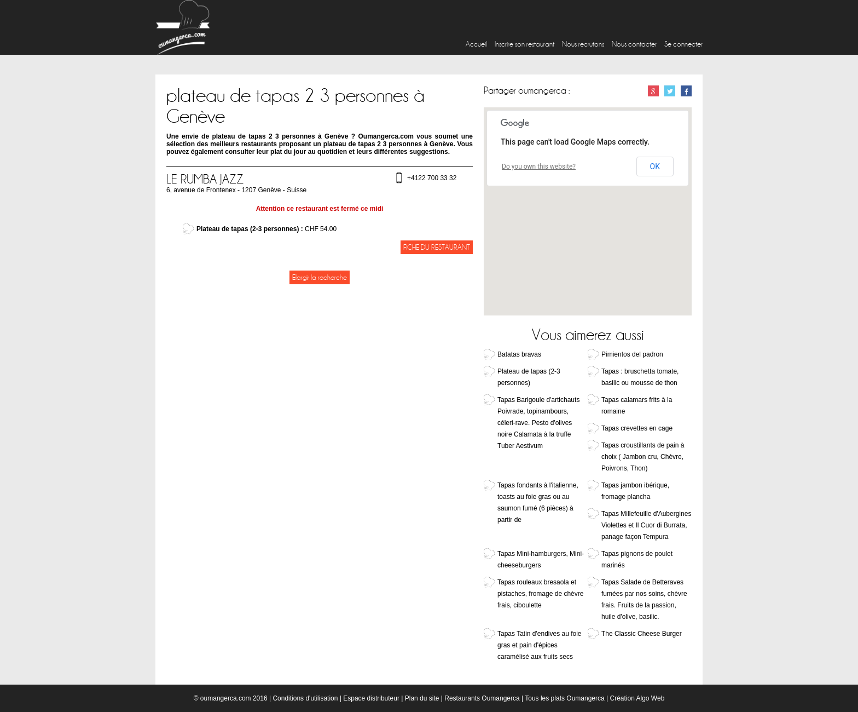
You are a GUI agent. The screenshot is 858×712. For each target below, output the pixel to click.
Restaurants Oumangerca (481, 698)
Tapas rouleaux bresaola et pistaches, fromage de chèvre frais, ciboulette (540, 593)
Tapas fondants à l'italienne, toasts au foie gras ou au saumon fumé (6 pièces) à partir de (537, 502)
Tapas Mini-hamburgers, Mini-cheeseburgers (540, 559)
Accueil (476, 44)
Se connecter (683, 44)
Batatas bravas (519, 354)
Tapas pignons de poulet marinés (637, 559)
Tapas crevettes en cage (637, 428)
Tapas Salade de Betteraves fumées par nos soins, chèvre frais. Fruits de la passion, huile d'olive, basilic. (644, 599)
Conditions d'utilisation (305, 698)
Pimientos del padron (632, 354)
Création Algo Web (637, 698)
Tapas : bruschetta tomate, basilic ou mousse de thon (640, 377)
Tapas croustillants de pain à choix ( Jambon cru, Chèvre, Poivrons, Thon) (642, 456)
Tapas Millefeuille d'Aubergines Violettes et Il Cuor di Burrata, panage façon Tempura (646, 525)
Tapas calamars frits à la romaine (636, 405)
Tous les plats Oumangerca (564, 698)
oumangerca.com (225, 698)
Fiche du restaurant (436, 247)
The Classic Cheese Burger (641, 634)
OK (655, 166)
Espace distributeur (371, 698)
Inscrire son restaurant (524, 44)
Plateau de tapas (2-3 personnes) (528, 377)
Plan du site (422, 698)
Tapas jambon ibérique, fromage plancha (635, 491)
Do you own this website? (539, 166)
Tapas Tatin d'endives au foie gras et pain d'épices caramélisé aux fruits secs (539, 645)
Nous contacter (634, 44)
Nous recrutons (583, 44)
